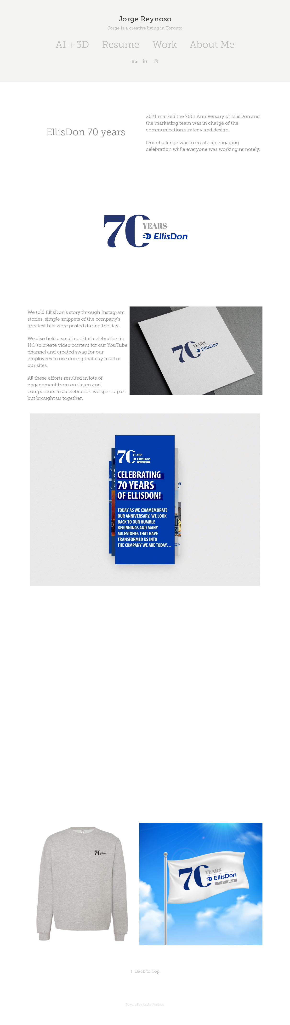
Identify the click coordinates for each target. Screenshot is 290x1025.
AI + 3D (72, 44)
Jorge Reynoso (145, 19)
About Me (212, 44)
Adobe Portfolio (153, 1004)
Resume (120, 44)
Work (165, 44)
